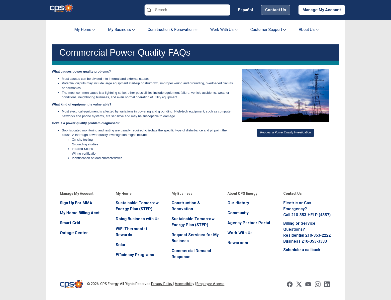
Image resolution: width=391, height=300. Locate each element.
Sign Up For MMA (76, 202)
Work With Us (224, 29)
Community (238, 212)
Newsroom (237, 242)
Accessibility (184, 284)
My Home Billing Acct (79, 212)
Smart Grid (70, 222)
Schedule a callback (301, 249)
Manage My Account (321, 9)
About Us (309, 29)
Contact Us (275, 9)
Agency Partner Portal (248, 222)
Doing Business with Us (138, 218)
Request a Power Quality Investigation (285, 132)
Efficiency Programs (135, 254)
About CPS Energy (242, 194)
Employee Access (210, 284)
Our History (238, 202)
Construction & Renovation (172, 29)
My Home (84, 29)
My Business (121, 29)
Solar (121, 244)
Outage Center (74, 232)
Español (245, 9)
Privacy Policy (162, 284)
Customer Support (268, 29)
